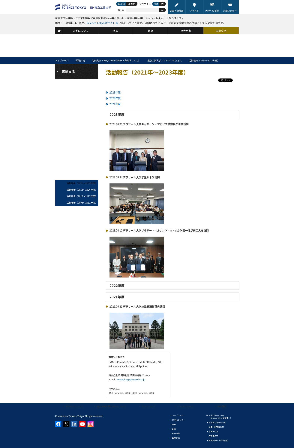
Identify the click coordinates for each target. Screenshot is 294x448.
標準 (156, 3)
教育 (174, 424)
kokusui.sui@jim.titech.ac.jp (131, 379)
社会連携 (176, 433)
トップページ (62, 60)
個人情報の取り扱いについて (111, 406)
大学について (177, 419)
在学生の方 (213, 435)
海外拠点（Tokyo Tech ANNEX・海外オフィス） (116, 60)
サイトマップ (148, 406)
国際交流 (80, 60)
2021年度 (115, 104)
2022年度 (115, 98)
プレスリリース (185, 406)
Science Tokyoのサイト (101, 23)
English (131, 3)
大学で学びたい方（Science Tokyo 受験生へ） (220, 416)
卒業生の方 (213, 431)
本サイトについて (75, 406)
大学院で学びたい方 (217, 422)
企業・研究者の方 (216, 426)
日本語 (121, 3)
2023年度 (115, 92)
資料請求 (221, 406)
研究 (174, 428)
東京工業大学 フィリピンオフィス (164, 60)
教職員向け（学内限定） (219, 440)
